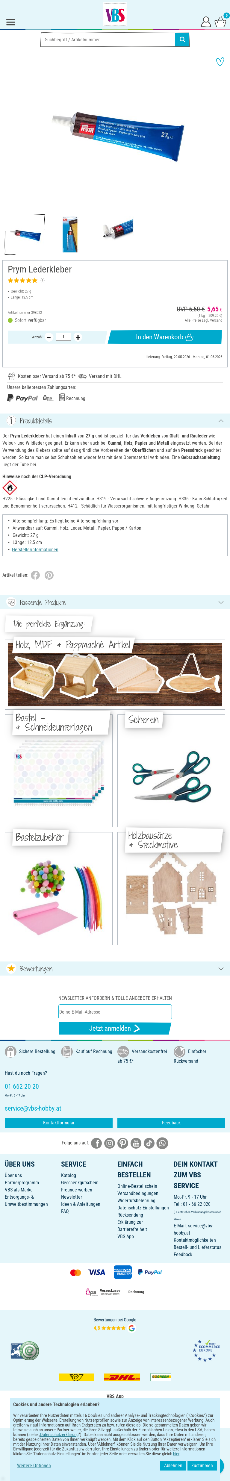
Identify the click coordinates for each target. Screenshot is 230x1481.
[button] (9, 132)
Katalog (68, 1175)
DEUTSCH (115, 1436)
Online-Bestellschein (137, 1186)
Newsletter (71, 1197)
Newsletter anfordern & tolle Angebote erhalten (115, 998)
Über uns (13, 1175)
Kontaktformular (59, 1123)
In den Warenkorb (164, 337)
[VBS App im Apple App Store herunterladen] (136, 1417)
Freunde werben (76, 1190)
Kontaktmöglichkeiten (195, 1240)
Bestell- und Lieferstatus (197, 1247)
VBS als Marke (19, 1190)
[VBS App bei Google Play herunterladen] (95, 1417)
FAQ (65, 1211)
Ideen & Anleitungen (80, 1204)
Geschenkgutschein (80, 1182)
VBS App (125, 1236)
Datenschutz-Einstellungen (143, 1208)
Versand (216, 320)
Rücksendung (130, 1215)
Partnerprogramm (22, 1182)
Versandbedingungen (137, 1193)
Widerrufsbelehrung (136, 1200)
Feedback (171, 1123)
